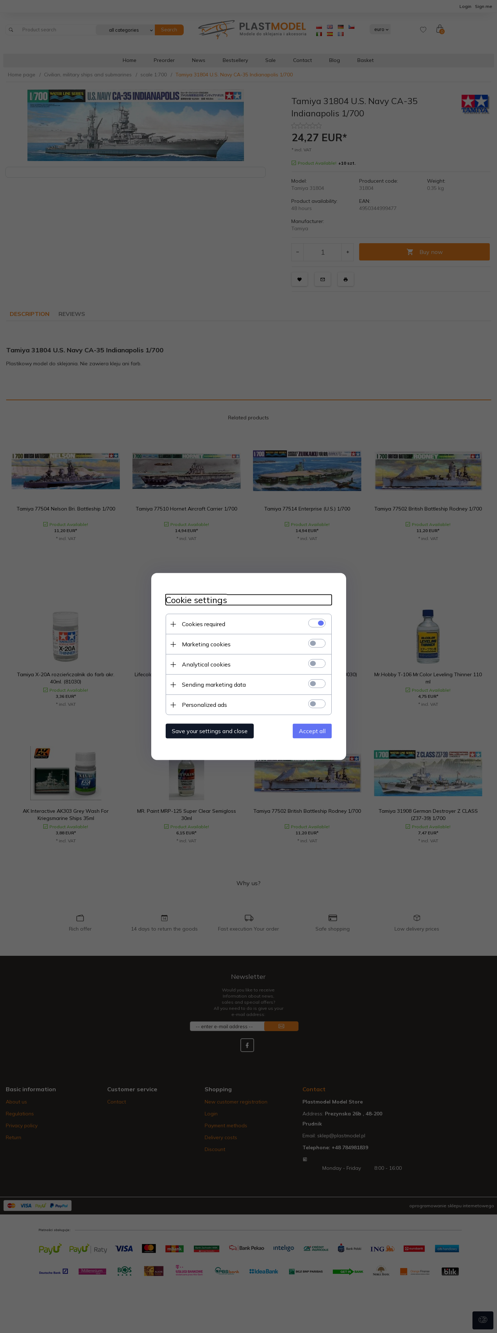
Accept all (312, 731)
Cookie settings (196, 600)
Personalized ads (204, 704)
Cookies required (203, 624)
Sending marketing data (214, 684)
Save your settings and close (210, 731)
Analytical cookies (206, 664)
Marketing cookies (206, 644)
